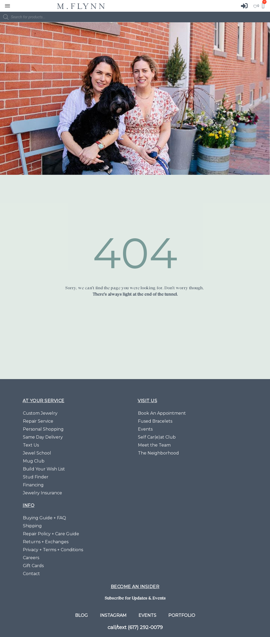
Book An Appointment (162, 413)
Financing (33, 484)
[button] (7, 6)
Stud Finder (35, 476)
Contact (31, 573)
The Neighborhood (158, 453)
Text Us (31, 445)
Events (145, 429)
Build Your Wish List (44, 469)
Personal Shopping (43, 429)
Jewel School (37, 453)
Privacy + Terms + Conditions (53, 549)
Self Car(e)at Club (157, 437)
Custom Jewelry (40, 413)
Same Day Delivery (43, 437)
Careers (31, 557)
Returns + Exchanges (45, 541)
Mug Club (33, 461)
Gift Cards (33, 565)
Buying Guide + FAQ (44, 517)
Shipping (32, 525)
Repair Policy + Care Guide (51, 533)
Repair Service (38, 421)
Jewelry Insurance (42, 492)
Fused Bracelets (155, 421)
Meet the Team (154, 445)
